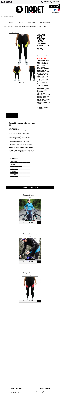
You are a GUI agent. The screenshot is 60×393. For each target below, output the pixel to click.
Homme (11, 23)
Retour (14, 32)
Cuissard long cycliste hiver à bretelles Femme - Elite (30, 196)
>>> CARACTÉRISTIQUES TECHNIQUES (42, 108)
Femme (20, 23)
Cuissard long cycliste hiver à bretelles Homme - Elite (30, 235)
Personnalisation (45, 23)
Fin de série (31, 23)
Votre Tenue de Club (30, 26)
